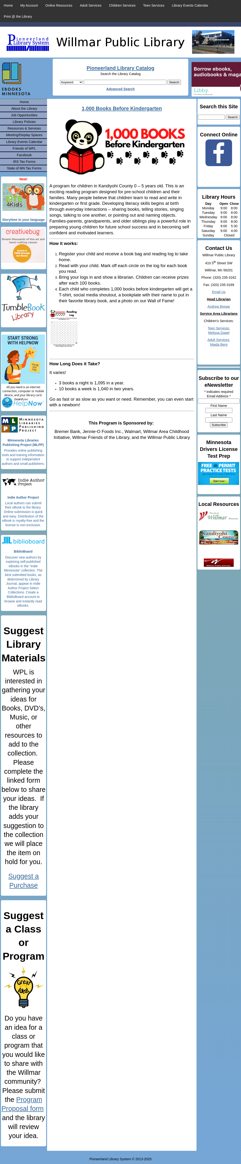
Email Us (219, 292)
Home (8, 5)
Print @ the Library (18, 16)
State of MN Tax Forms (24, 168)
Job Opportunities (24, 115)
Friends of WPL (24, 148)
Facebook (24, 155)
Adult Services (90, 5)
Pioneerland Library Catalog (120, 68)
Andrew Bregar (219, 306)
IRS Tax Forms (24, 162)
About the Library (24, 108)
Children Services (122, 5)
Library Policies (24, 122)
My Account (29, 5)
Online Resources (58, 5)
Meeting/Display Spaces (24, 135)
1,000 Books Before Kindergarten (122, 108)
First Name (218, 406)
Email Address (219, 396)
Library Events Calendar (190, 5)
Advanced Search (120, 89)
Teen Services (153, 5)
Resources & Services (24, 128)
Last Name (219, 415)
